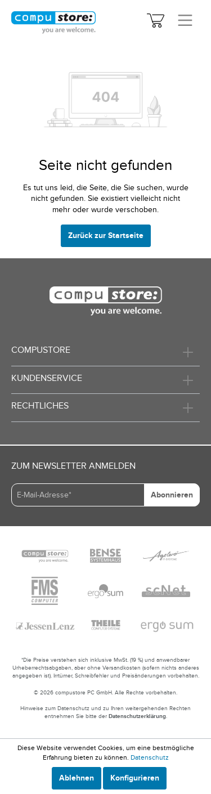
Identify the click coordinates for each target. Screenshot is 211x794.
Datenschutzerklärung (137, 716)
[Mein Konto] (134, 22)
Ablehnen (76, 778)
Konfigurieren (134, 778)
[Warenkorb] (155, 22)
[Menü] (185, 21)
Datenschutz (150, 757)
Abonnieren (172, 495)
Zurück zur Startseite (105, 235)
